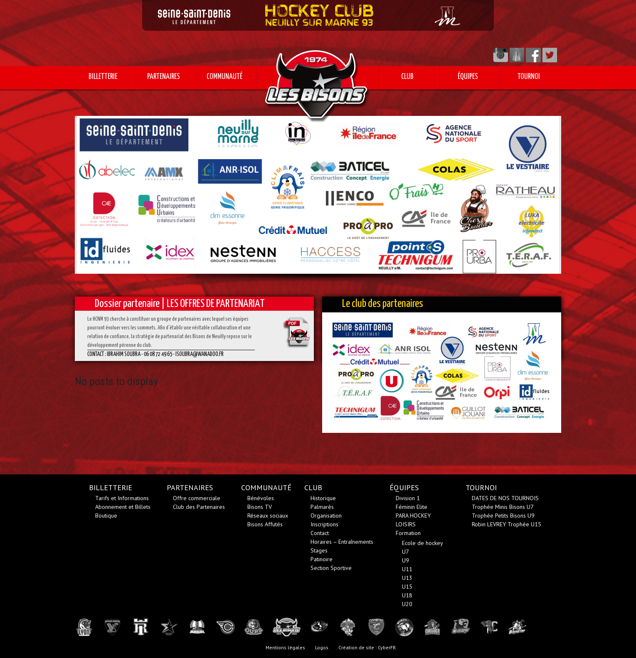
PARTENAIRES (163, 77)
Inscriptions (324, 524)
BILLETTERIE (103, 77)
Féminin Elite (411, 507)
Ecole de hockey (422, 543)
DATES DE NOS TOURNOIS (505, 498)
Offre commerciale (196, 498)
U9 (405, 560)
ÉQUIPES (468, 77)
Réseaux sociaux (267, 515)
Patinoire (322, 559)
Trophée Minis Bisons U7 (503, 507)
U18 (407, 595)
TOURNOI (529, 77)
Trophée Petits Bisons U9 (503, 515)
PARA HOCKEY (413, 515)
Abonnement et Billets (122, 507)
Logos (321, 647)
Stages (319, 550)
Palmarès (322, 507)
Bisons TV (259, 507)
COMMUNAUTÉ (224, 77)
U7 (405, 551)
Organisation (326, 515)
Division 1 (408, 498)
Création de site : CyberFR (367, 647)
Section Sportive (331, 568)
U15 (407, 586)
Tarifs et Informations (122, 498)
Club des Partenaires (199, 507)
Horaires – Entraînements (342, 541)
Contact (320, 533)
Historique (323, 498)
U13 (407, 578)
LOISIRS (406, 524)
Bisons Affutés (265, 524)
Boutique (106, 515)
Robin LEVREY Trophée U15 (506, 524)
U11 (407, 569)
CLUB (407, 77)
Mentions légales (285, 647)
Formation (408, 533)
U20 (407, 604)
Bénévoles (260, 498)
